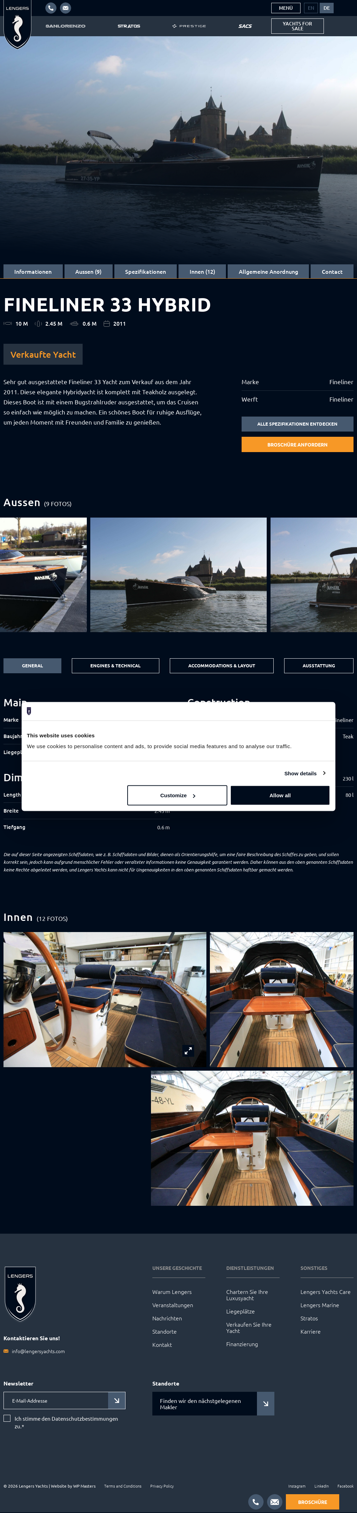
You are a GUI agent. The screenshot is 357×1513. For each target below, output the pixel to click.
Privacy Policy (162, 1486)
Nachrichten (167, 1319)
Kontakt (162, 1345)
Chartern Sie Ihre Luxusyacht (247, 1295)
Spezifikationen (145, 271)
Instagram (297, 1486)
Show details (300, 773)
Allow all (280, 795)
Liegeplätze (240, 1312)
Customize (177, 795)
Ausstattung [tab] (319, 666)
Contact (332, 271)
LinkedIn (321, 1486)
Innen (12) (202, 271)
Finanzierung (242, 1344)
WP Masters (84, 1486)
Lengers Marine (320, 1305)
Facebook (345, 1486)
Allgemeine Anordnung (268, 271)
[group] (178, 575)
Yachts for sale (297, 26)
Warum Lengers (172, 1292)
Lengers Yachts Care (326, 1292)
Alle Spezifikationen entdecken (298, 424)
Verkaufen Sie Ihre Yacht (249, 1328)
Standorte (164, 1332)
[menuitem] (311, 8)
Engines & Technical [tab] (113, 666)
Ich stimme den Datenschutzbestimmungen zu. (66, 1423)
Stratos (309, 1319)
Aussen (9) (88, 271)
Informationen (33, 271)
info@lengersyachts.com (38, 1352)
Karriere (311, 1332)
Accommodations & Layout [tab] (220, 666)
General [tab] (31, 666)
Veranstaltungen (172, 1305)
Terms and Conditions (123, 1486)
